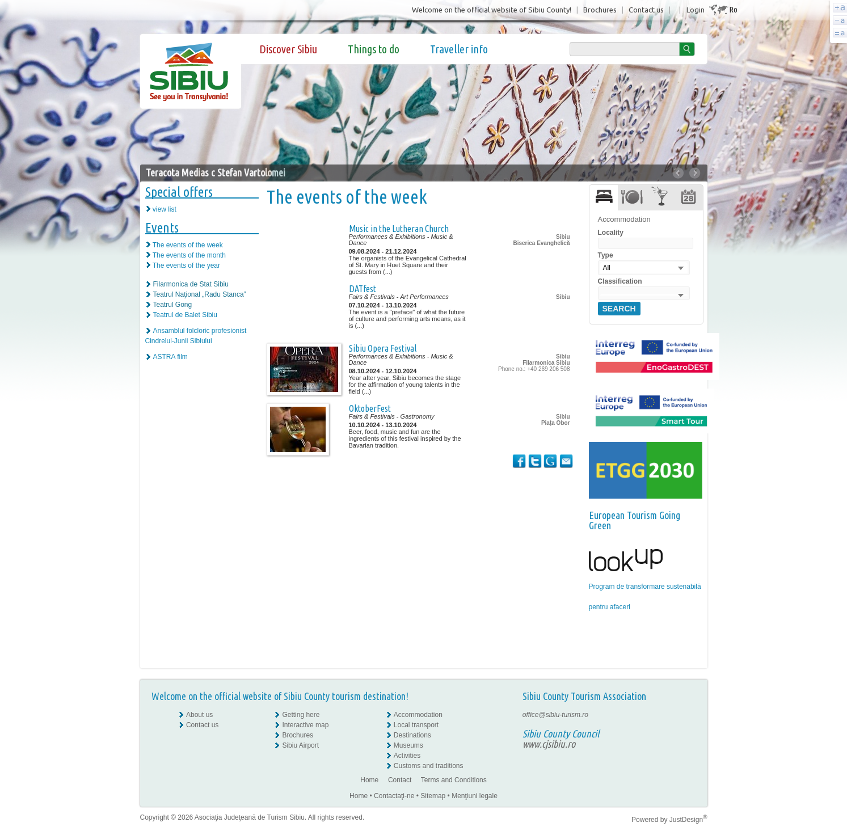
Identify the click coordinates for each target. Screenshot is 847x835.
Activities (407, 756)
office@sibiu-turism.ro (555, 715)
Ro (733, 9)
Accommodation (418, 715)
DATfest (362, 289)
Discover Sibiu (288, 49)
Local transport (416, 725)
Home (369, 780)
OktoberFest (370, 408)
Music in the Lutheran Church (399, 228)
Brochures (600, 10)
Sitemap (432, 796)
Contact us (646, 10)
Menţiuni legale (475, 796)
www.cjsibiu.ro (548, 743)
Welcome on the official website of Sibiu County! (491, 10)
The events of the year (186, 265)
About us (199, 715)
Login (695, 10)
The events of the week (188, 245)
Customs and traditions (428, 766)
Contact (399, 780)
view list (164, 209)
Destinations (412, 735)
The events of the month (189, 255)
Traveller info (459, 49)
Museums (408, 745)
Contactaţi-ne (394, 796)
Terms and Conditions (454, 780)
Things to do (373, 49)
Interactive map (305, 725)
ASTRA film (170, 357)
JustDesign (688, 820)
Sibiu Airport (300, 745)
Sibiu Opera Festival (382, 348)
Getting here (300, 715)
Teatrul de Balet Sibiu (185, 315)
